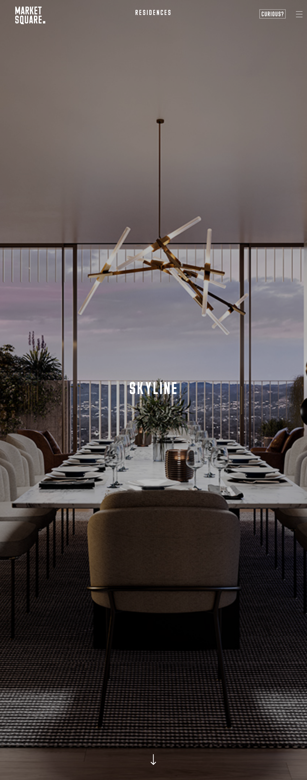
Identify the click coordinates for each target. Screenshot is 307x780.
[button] (299, 14)
